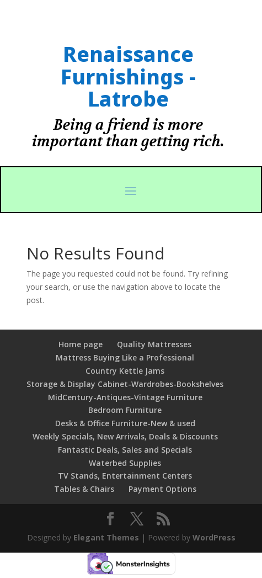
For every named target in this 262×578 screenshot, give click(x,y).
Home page (80, 344)
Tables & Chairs (84, 489)
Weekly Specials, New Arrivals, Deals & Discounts (125, 436)
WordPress (214, 537)
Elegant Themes (106, 537)
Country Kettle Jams (124, 370)
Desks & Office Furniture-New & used (125, 423)
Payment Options (162, 489)
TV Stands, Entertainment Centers (125, 475)
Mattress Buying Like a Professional (125, 357)
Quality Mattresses (154, 344)
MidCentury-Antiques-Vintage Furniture (125, 397)
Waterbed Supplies (125, 463)
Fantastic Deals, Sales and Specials (125, 449)
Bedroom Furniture (125, 410)
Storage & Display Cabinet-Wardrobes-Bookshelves (124, 384)
